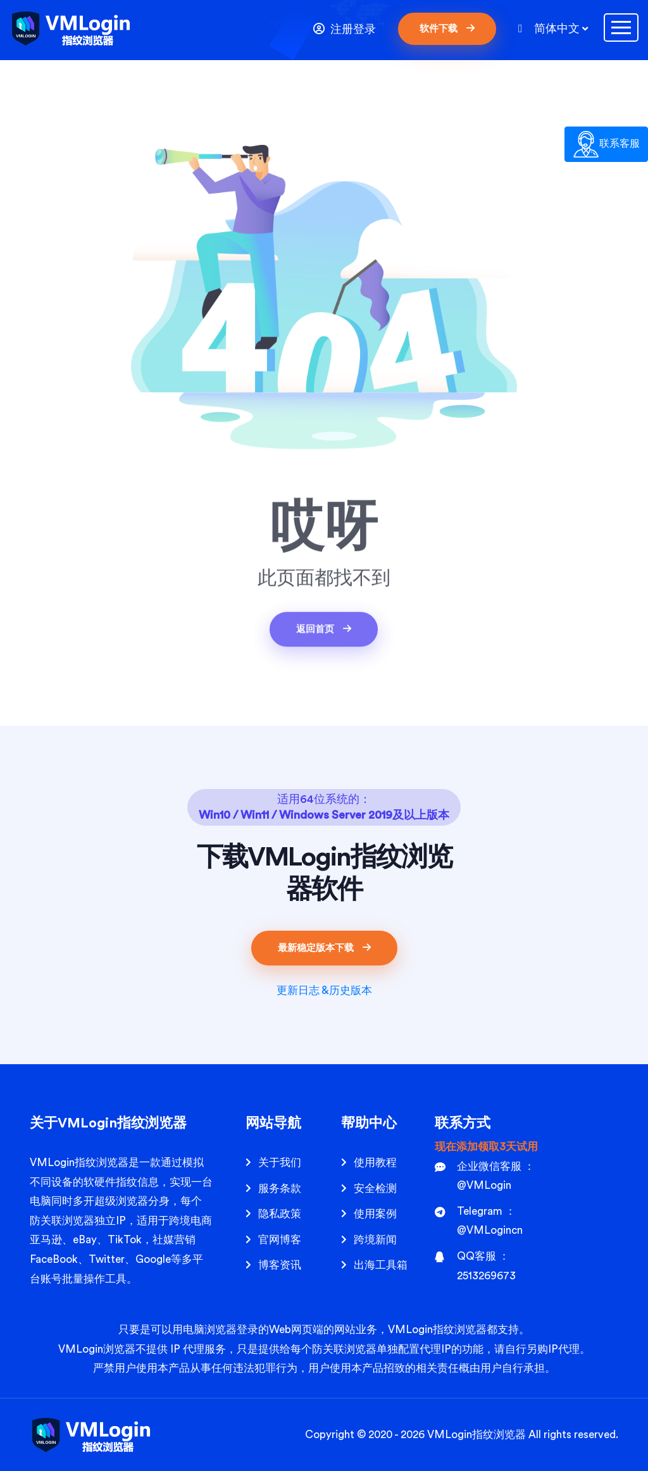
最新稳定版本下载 (324, 948)
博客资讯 (279, 1265)
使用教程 (375, 1162)
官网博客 (279, 1239)
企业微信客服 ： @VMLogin (485, 1176)
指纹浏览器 (499, 1434)
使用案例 (375, 1213)
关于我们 (279, 1162)
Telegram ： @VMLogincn (479, 1221)
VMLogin (52, 1162)
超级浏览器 (121, 1201)
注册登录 (344, 29)
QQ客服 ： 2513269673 (475, 1266)
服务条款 (279, 1188)
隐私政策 (279, 1213)
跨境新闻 (375, 1239)
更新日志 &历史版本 (324, 990)
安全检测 (375, 1188)
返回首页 (323, 631)
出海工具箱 (381, 1265)
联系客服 (606, 144)
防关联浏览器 (62, 1220)
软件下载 (447, 28)
